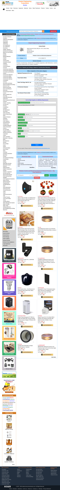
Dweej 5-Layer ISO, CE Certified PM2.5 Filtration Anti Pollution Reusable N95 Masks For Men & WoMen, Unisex (46, 318)
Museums (19, 476)
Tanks (4, 191)
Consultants (5, 80)
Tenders (47, 8)
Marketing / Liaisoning (7, 138)
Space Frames (6, 180)
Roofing (4, 170)
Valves (30, 8)
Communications (6, 66)
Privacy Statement (47, 488)
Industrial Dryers (6, 122)
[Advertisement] (30, 21)
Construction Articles (5, 483)
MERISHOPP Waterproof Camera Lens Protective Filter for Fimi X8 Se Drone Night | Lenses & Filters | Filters (47, 348)
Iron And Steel (6, 129)
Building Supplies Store (9, 293)
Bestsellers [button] (37, 177)
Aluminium (5, 48)
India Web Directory (39, 479)
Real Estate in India (5, 481)
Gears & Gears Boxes (7, 114)
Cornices (5, 81)
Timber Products (6, 197)
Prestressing (5, 159)
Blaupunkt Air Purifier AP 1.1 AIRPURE (26, 259)
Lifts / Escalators (6, 136)
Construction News (5, 472)
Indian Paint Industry (5, 478)
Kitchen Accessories (7, 132)
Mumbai (18, 35)
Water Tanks (5, 205)
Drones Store (9, 369)
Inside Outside (21, 163)
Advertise (20, 488)
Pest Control (5, 149)
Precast (4, 156)
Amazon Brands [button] (53, 175)
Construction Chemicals (8, 69)
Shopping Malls (29, 469)
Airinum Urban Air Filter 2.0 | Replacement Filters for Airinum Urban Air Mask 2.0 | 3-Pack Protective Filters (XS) (26, 199)
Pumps (4, 160)
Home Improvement (9, 338)
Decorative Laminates (7, 83)
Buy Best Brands (39, 469)
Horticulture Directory (5, 476)
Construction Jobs (5, 470)
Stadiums (27, 470)
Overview (15, 488)
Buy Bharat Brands (39, 470)
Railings (4, 162)
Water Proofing (6, 204)
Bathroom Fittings (9, 429)
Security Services (6, 173)
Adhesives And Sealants (8, 39)
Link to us (25, 488)
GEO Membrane (6, 109)
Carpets (4, 57)
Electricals (5, 90)
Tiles (4, 195)
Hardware (5, 118)
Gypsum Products (6, 117)
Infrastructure (6, 124)
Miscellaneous (6, 140)
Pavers (4, 146)
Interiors (5, 128)
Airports (18, 469)
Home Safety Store (9, 260)
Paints (4, 145)
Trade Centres (28, 475)
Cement (7, 8)
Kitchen (9, 421)
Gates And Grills (6, 112)
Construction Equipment (9, 453)
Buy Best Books (39, 472)
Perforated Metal (6, 147)
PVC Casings (5, 143)
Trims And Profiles (7, 198)
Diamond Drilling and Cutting (9, 84)
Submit (37, 144)
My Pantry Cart (39, 473)
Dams (18, 473)
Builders (4, 55)
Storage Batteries (6, 184)
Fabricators (5, 98)
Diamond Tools (6, 86)
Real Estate (8, 10)
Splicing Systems (6, 181)
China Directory (53, 471)
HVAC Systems (6, 121)
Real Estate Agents (7, 164)
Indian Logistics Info (39, 476)
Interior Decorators (7, 126)
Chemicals (15, 8)
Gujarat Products (5, 473)
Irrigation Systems (7, 131)
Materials (26, 8)
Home (18, 34)
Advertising (5, 43)
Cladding (5, 63)
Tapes (4, 193)
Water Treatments (36, 8)
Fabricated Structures (7, 97)
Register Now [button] (53, 31)
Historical (18, 475)
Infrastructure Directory (6, 482)
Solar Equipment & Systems (9, 178)
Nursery (4, 142)
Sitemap (40, 488)
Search (46, 175)
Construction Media (7, 76)
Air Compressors (6, 45)
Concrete (5, 67)
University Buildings (29, 476)
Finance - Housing (7, 102)
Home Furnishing (9, 353)
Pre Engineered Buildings (8, 157)
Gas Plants (5, 111)
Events (51, 8)
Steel (11, 8)
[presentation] (27, 140)
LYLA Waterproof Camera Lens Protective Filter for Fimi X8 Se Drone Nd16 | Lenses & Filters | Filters (47, 230)
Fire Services (5, 104)
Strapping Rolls (6, 183)
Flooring (4, 105)
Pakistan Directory (54, 474)
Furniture (5, 108)
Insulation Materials (7, 125)
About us (30, 488)
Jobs (55, 8)
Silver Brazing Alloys (7, 176)
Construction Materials (8, 74)
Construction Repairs (7, 77)
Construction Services (7, 79)
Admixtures (5, 41)
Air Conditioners (6, 46)
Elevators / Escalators (9, 461)
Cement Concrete (21, 160)
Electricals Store (9, 308)
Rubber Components (7, 169)
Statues (27, 472)
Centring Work (6, 60)
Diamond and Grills (7, 87)
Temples (27, 473)
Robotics (5, 166)
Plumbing (5, 152)
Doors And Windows (7, 88)
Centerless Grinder (7, 62)
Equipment (21, 8)
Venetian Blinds (6, 201)
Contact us (35, 488)
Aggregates (5, 42)
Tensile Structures (7, 190)
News (13, 10)
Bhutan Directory (54, 470)
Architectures (19, 470)
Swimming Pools (6, 188)
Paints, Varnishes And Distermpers (25, 164)
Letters (4, 135)
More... (13, 464)
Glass (4, 115)
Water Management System (9, 202)
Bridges (18, 472)
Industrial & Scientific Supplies (9, 276)
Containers (5, 64)
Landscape (5, 133)
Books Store (9, 323)
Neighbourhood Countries (6, 479)
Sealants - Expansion (7, 171)
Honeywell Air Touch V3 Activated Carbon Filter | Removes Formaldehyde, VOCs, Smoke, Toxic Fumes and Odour (46, 290)
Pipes (4, 150)
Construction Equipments (8, 70)
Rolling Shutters (6, 167)
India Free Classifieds (40, 478)
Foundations (5, 107)
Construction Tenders (5, 475)
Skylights (5, 177)
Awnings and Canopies (8, 50)
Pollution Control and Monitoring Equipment (44, 34)
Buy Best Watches (39, 475)
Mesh (4, 139)
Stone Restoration (6, 187)
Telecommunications (7, 194)
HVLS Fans (5, 119)
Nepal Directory (53, 473)
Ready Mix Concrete (7, 163)
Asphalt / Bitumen (7, 49)
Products (43, 8)
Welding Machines (7, 207)
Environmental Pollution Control (27, 34)
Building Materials (7, 56)
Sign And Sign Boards (7, 174)
